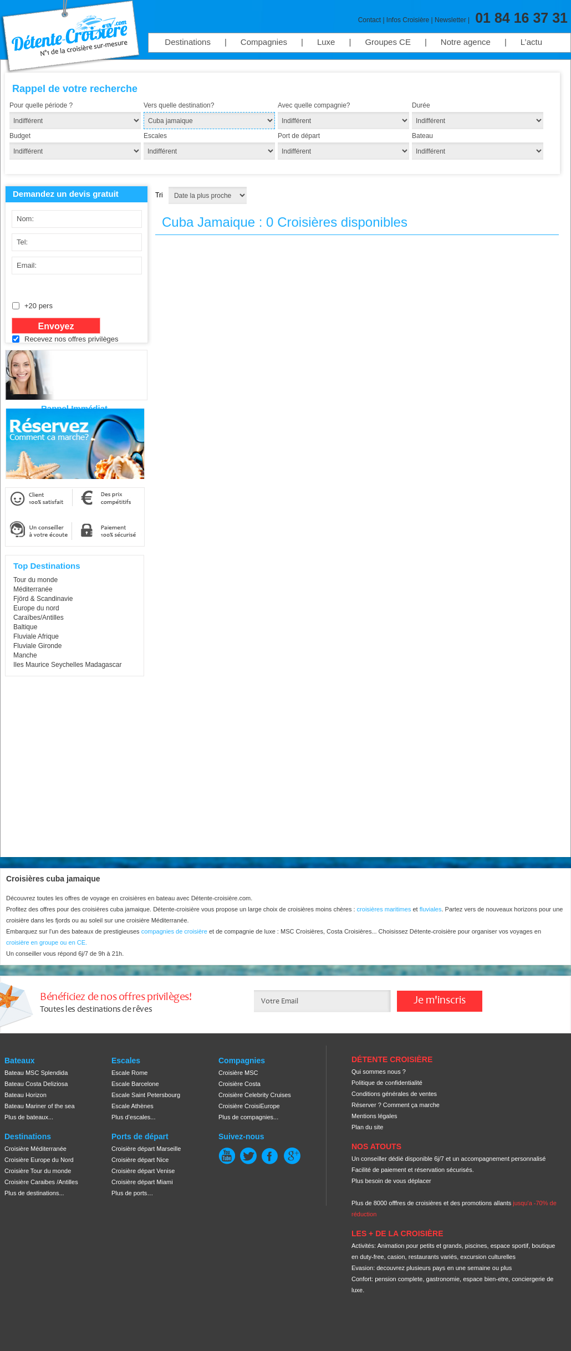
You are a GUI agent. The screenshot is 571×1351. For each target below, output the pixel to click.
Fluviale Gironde (37, 646)
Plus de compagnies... (248, 1117)
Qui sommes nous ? (378, 1071)
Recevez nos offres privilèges (71, 339)
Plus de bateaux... (28, 1117)
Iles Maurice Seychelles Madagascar (67, 665)
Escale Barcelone (135, 1083)
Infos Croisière (407, 20)
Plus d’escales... (133, 1117)
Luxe (326, 42)
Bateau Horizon (25, 1095)
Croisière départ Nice (140, 1159)
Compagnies (264, 42)
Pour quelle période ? (41, 105)
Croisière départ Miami (142, 1182)
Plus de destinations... (34, 1193)
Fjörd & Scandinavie (43, 599)
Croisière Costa (239, 1083)
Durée (421, 105)
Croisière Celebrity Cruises (254, 1095)
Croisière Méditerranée (35, 1148)
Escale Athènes (132, 1106)
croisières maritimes (384, 909)
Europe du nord (36, 608)
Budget (19, 135)
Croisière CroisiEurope (249, 1106)
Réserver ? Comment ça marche (395, 1105)
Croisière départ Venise (143, 1171)
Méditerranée (33, 589)
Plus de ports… (132, 1193)
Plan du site (367, 1127)
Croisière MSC (238, 1072)
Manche (25, 655)
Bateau (422, 135)
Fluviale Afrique (36, 636)
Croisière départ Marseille (146, 1148)
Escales (155, 135)
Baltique (25, 627)
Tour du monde (35, 580)
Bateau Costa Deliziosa (36, 1083)
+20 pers (38, 305)
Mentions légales (374, 1116)
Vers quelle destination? (179, 105)
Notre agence (466, 42)
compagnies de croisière (175, 931)
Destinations (188, 42)
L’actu (531, 42)
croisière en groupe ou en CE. (46, 942)
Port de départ (299, 135)
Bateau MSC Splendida (36, 1072)
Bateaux (19, 1060)
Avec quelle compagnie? (314, 105)
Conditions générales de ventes (394, 1093)
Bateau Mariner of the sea (39, 1106)
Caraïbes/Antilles (38, 617)
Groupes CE (388, 42)
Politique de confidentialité (386, 1082)
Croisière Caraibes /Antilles (41, 1182)
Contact (369, 20)
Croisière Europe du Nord (39, 1159)
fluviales (431, 909)
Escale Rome (129, 1072)
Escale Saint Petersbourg (145, 1095)
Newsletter (450, 20)
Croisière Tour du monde (37, 1171)
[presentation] (94, 372)
